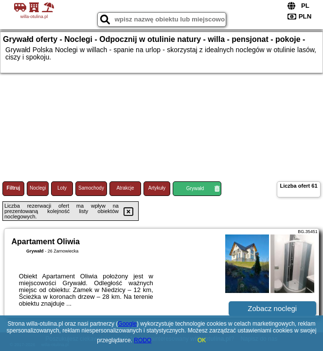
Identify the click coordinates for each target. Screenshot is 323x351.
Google (127, 323)
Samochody (91, 188)
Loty (62, 188)
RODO (142, 340)
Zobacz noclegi (272, 308)
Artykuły (157, 188)
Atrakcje (125, 188)
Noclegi (38, 188)
